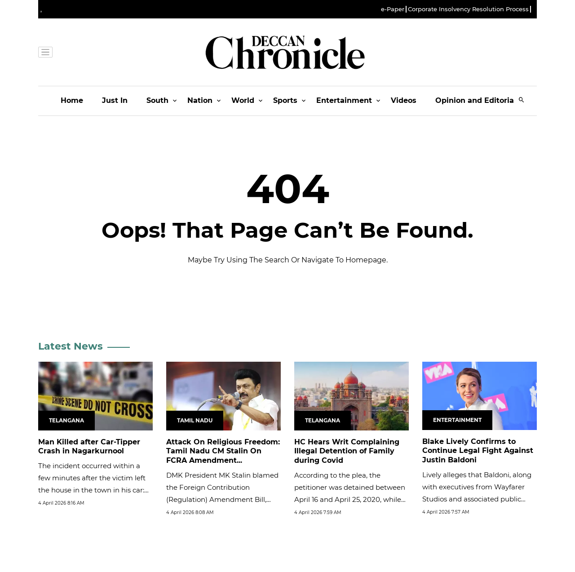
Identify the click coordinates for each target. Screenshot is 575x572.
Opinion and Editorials (477, 100)
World (242, 100)
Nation (199, 100)
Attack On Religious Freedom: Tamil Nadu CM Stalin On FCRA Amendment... (223, 451)
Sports (285, 100)
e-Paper (392, 9)
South (157, 100)
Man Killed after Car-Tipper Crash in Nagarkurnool (89, 447)
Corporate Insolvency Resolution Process (468, 9)
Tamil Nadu (194, 420)
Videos (403, 100)
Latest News (70, 346)
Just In (115, 100)
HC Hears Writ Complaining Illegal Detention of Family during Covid (346, 451)
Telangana (66, 420)
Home (72, 100)
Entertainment (344, 100)
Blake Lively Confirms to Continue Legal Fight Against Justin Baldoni (477, 451)
